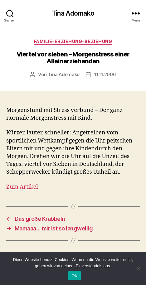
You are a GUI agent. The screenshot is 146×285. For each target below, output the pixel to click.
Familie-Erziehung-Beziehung (73, 41)
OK (74, 275)
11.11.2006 (105, 74)
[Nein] (138, 268)
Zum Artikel (22, 187)
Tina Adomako (73, 13)
